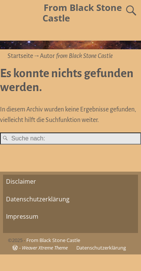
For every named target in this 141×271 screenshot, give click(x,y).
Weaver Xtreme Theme (45, 247)
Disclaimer (21, 181)
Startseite (20, 56)
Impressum (22, 216)
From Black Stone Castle (82, 12)
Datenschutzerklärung (38, 199)
